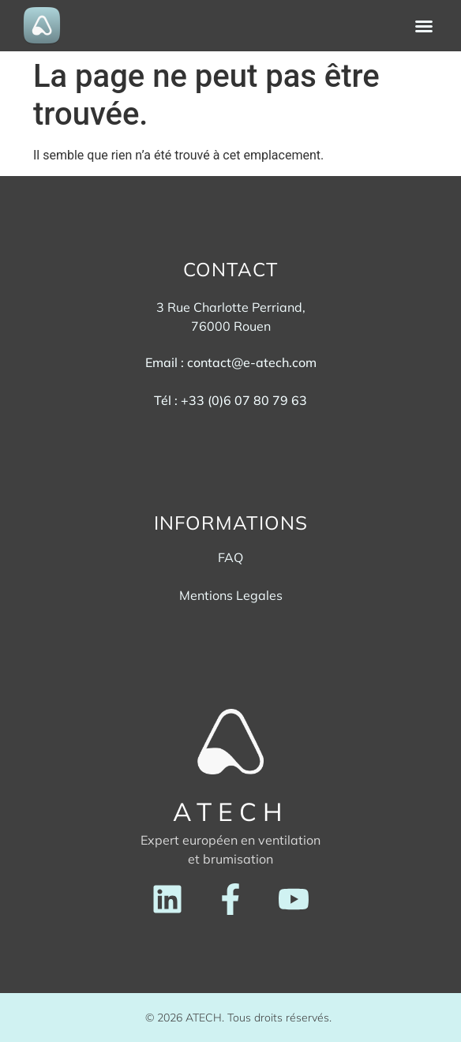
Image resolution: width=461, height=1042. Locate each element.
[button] (424, 26)
